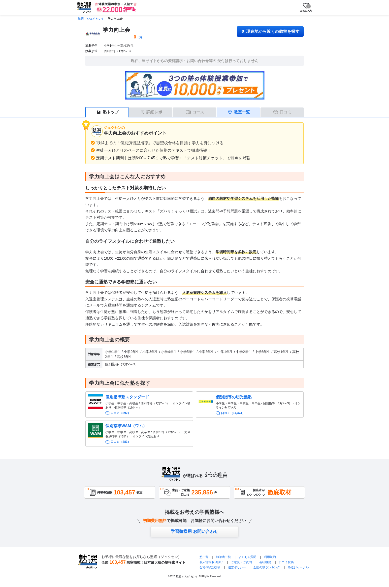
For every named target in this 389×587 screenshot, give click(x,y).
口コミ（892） (120, 413)
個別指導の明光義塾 (234, 397)
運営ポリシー (237, 567)
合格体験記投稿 (209, 567)
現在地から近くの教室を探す (270, 31)
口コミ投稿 (286, 562)
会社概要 (265, 562)
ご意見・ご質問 (241, 562)
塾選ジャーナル (298, 567)
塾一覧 (203, 557)
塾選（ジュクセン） (91, 18)
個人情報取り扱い (211, 562)
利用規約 (270, 557)
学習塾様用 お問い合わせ (194, 531)
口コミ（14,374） (233, 413)
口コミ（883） (120, 442)
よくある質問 (247, 557)
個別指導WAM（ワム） (126, 426)
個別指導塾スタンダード (127, 397)
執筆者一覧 (223, 557)
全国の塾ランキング (266, 567)
